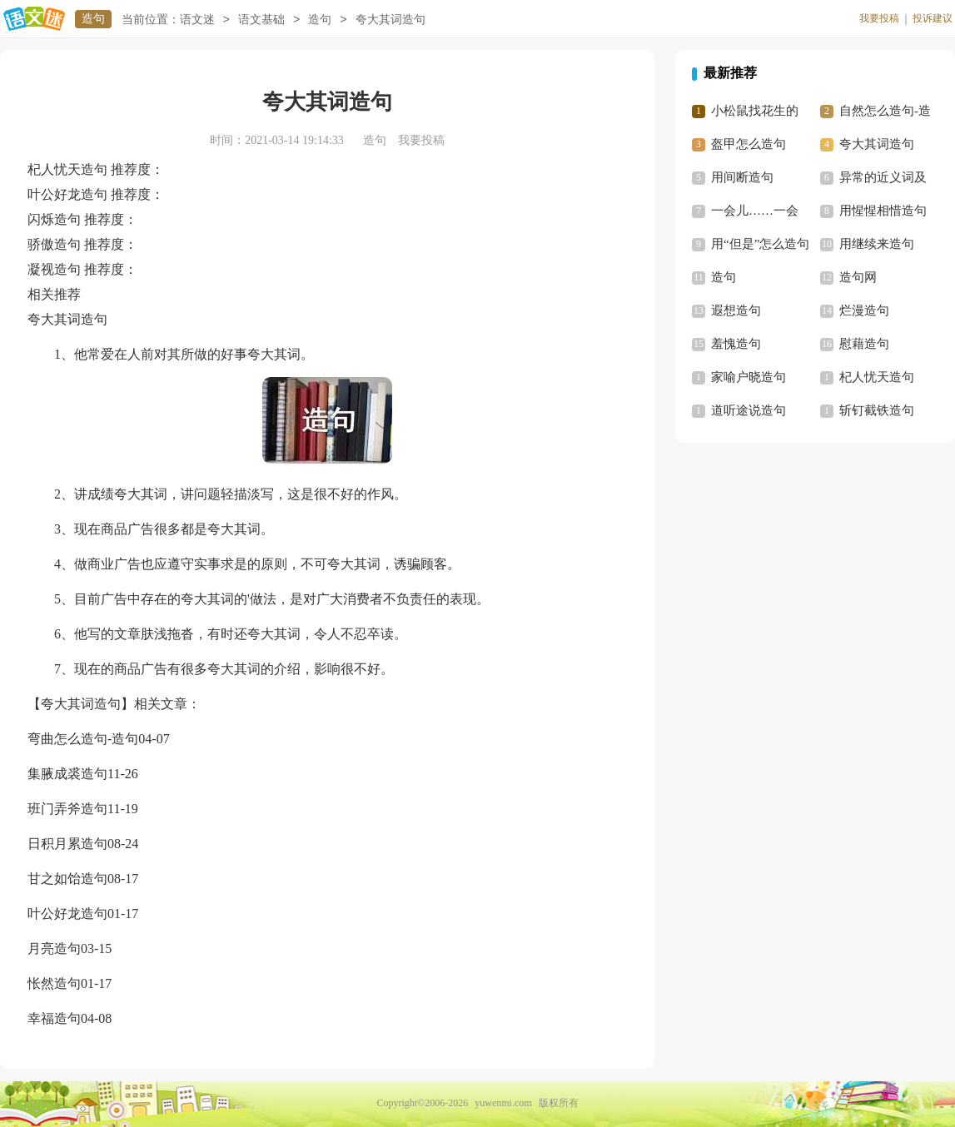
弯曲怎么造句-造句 (82, 739)
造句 (93, 18)
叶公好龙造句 (67, 913)
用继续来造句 (876, 244)
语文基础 (261, 19)
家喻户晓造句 (748, 377)
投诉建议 (933, 18)
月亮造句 (54, 948)
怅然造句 (54, 983)
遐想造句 (736, 310)
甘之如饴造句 (67, 878)
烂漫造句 (864, 310)
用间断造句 (742, 177)
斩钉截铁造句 (876, 410)
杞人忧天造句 (876, 377)
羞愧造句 (736, 343)
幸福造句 (54, 1018)
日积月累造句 (67, 844)
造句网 (858, 277)
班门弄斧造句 (67, 809)
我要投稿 (879, 18)
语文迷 (197, 19)
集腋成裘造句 (67, 774)
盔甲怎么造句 (748, 144)
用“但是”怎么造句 (760, 244)
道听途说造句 (748, 410)
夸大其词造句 (876, 144)
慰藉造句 (864, 343)
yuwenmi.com (503, 1103)
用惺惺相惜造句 (883, 210)
